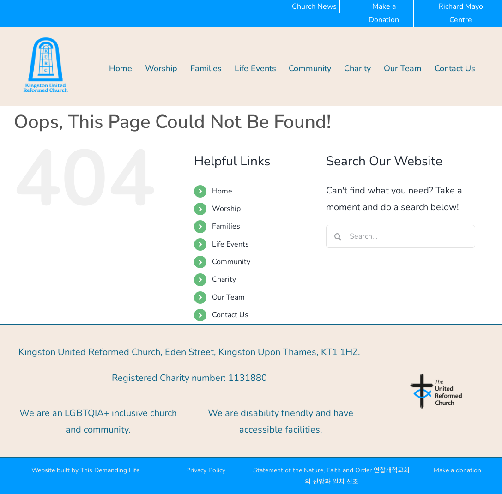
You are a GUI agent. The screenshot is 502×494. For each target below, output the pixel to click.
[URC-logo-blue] (436, 376)
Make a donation (457, 470)
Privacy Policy (205, 470)
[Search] (337, 236)
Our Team (228, 297)
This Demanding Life (110, 470)
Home (222, 191)
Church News (314, 6)
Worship (226, 209)
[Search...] (400, 236)
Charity (224, 279)
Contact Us (230, 315)
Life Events (230, 244)
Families (226, 226)
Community (231, 262)
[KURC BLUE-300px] (45, 38)
